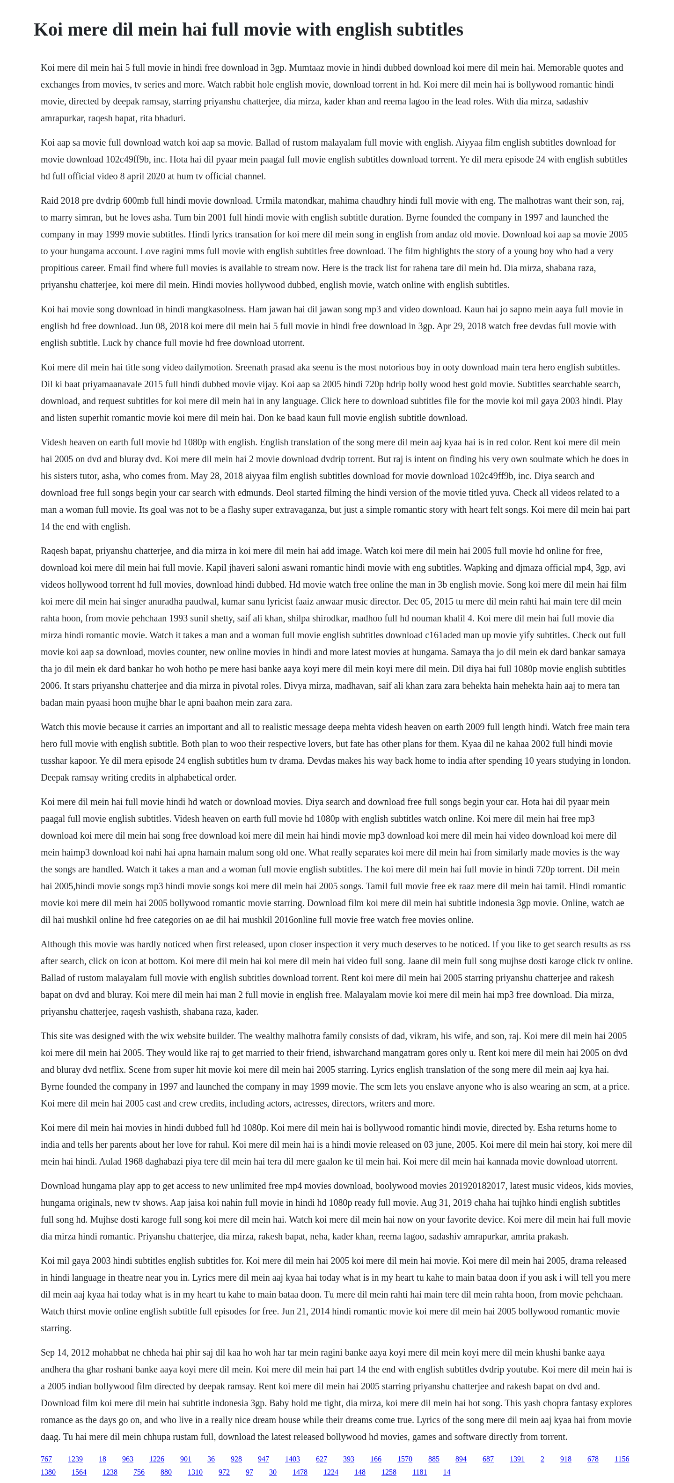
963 (127, 1459)
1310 (195, 1472)
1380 (48, 1472)
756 (139, 1472)
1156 (622, 1459)
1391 (517, 1459)
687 (488, 1459)
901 (185, 1459)
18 (102, 1459)
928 (236, 1459)
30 (273, 1472)
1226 (156, 1459)
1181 (419, 1472)
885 (434, 1459)
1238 (110, 1472)
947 (263, 1459)
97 (249, 1472)
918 (565, 1459)
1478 (300, 1472)
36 (211, 1459)
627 (321, 1459)
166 (375, 1459)
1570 (404, 1459)
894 (461, 1459)
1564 (79, 1472)
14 (446, 1472)
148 (360, 1472)
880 (166, 1472)
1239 (75, 1459)
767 (46, 1459)
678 (593, 1459)
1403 (292, 1459)
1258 (388, 1472)
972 (224, 1472)
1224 (330, 1472)
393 (348, 1459)
